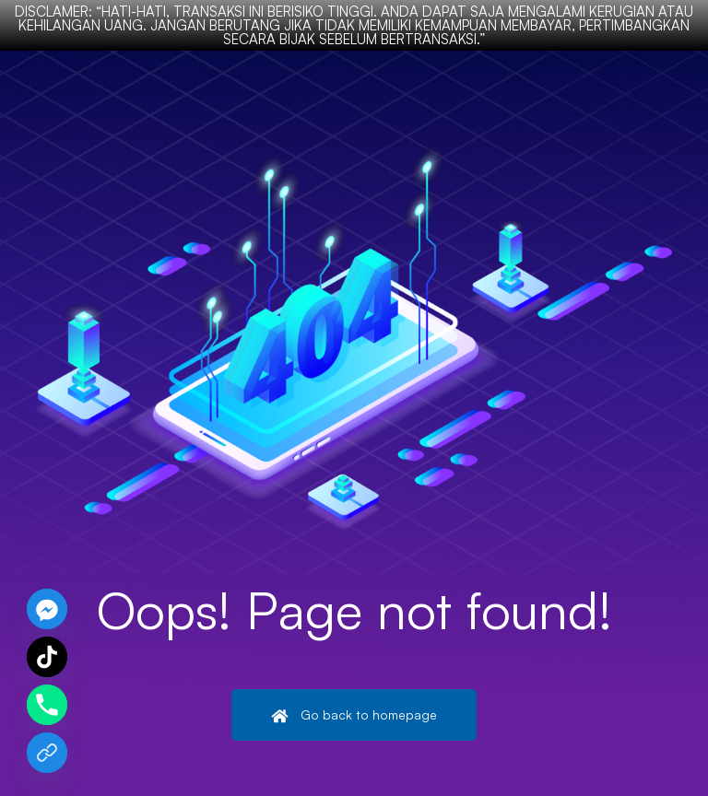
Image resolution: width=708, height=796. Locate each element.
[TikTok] (47, 657)
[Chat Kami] (47, 752)
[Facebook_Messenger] (47, 609)
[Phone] (47, 705)
